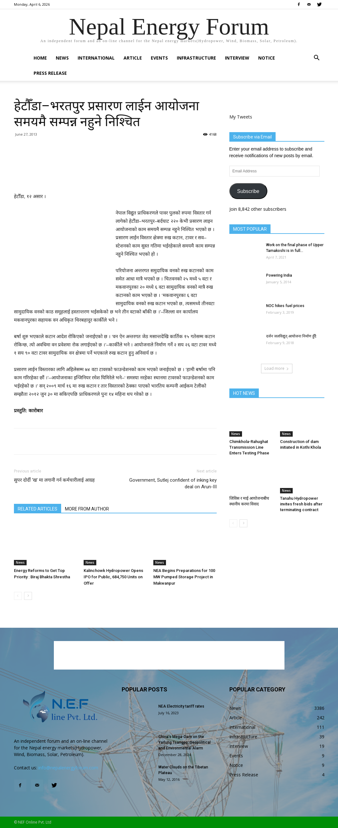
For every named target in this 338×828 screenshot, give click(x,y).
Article (133, 58)
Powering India (279, 275)
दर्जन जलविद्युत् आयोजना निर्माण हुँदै (291, 336)
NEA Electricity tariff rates (181, 706)
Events (159, 58)
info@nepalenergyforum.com (68, 768)
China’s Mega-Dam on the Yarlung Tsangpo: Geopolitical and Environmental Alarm (184, 742)
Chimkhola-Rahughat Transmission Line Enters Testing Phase (249, 447)
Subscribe (248, 191)
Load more (277, 368)
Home (40, 58)
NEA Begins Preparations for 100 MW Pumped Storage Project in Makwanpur (184, 577)
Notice (266, 58)
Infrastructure (196, 58)
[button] (316, 58)
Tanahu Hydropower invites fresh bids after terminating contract (301, 504)
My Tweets (240, 117)
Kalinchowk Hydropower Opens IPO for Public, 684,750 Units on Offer (113, 577)
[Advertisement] (115, 176)
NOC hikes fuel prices (285, 306)
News (62, 58)
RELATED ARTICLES (37, 508)
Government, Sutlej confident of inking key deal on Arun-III (173, 483)
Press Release (50, 73)
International (96, 58)
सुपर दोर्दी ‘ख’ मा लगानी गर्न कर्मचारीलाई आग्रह (54, 480)
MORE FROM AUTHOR (87, 508)
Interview (237, 58)
